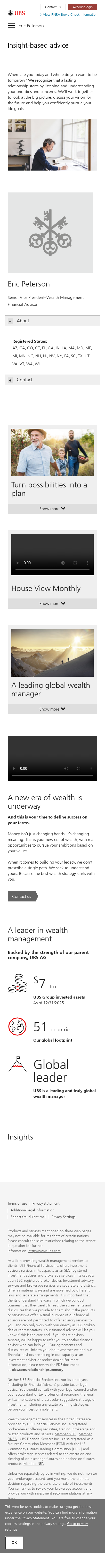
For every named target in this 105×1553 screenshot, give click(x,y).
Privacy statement (46, 1204)
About (18, 321)
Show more (52, 509)
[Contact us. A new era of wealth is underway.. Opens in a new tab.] (23, 896)
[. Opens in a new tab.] (16, 13)
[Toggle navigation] (26, 24)
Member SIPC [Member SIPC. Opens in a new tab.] (65, 1434)
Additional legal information (32, 1210)
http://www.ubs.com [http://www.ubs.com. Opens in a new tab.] (44, 1251)
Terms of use (17, 1204)
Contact (20, 380)
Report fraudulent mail (28, 1217)
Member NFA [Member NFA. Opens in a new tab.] (33, 1464)
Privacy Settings (63, 1217)
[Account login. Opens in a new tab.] (82, 7)
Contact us (53, 7)
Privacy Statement (35, 1518)
